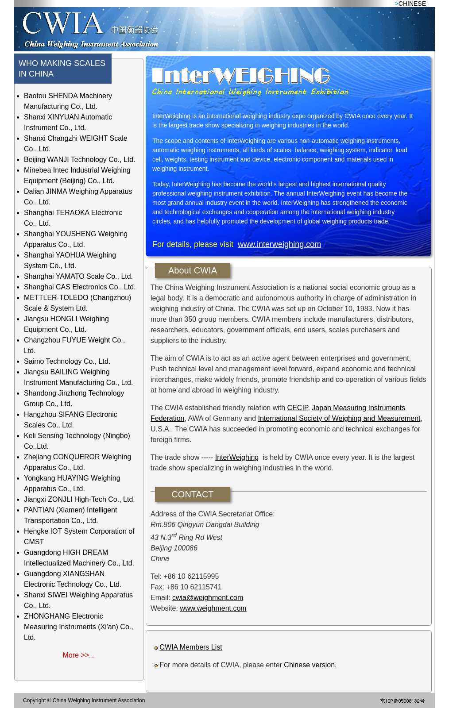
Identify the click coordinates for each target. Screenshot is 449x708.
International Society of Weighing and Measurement (339, 418)
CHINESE (412, 3)
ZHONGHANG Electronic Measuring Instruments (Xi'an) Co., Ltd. (78, 626)
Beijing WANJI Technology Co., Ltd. (79, 159)
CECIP (297, 408)
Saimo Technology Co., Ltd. (67, 361)
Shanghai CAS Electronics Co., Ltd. (80, 287)
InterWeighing (237, 457)
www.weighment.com (213, 608)
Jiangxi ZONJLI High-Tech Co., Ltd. (79, 499)
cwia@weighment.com (207, 597)
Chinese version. (310, 665)
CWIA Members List (190, 647)
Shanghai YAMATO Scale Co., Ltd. (78, 276)
